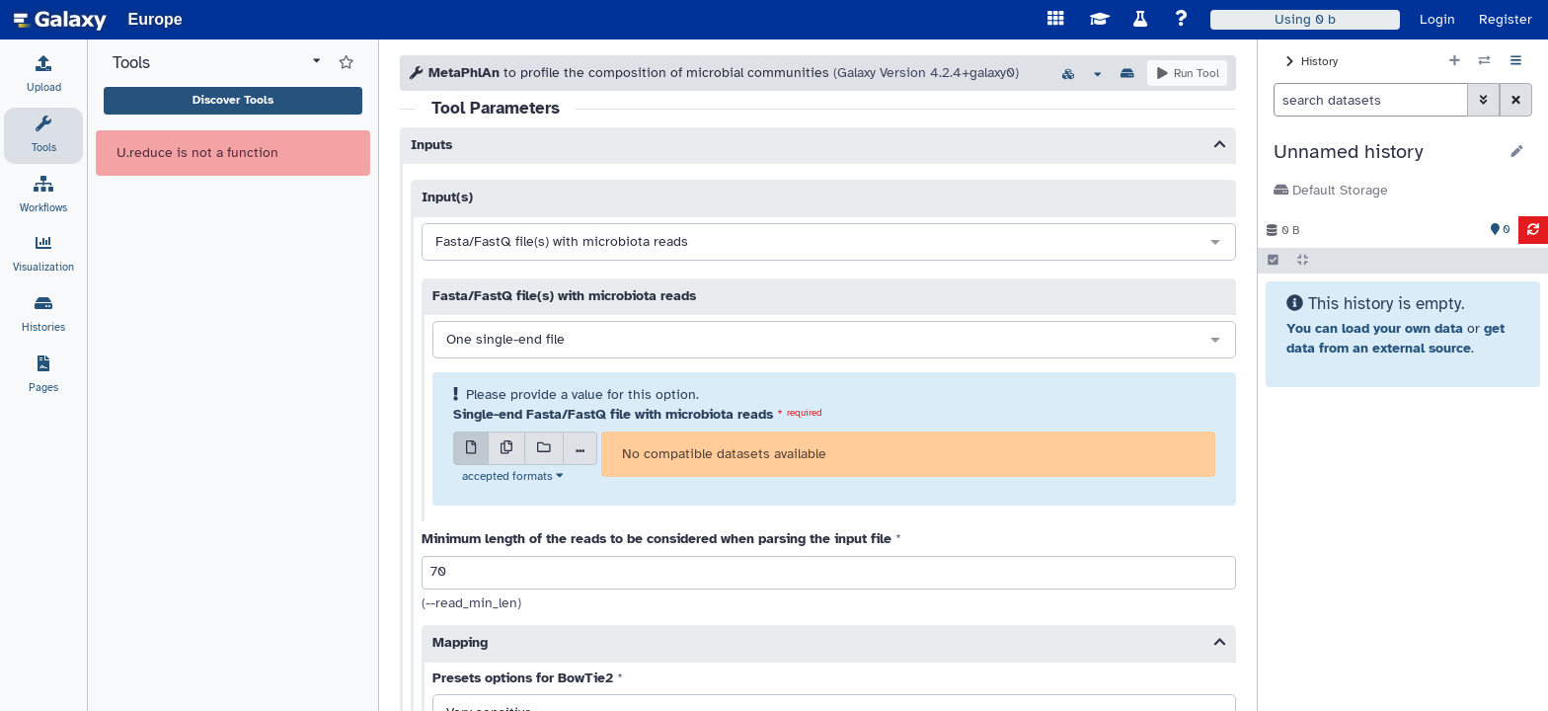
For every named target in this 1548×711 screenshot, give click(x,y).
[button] (1386, 152)
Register (1505, 19)
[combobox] (829, 243)
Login (1437, 19)
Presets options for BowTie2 (522, 678)
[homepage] (60, 20)
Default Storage (1331, 190)
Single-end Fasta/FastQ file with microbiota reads (613, 414)
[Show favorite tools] (346, 63)
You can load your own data (1374, 328)
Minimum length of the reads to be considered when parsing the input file (656, 538)
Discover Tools (233, 100)
